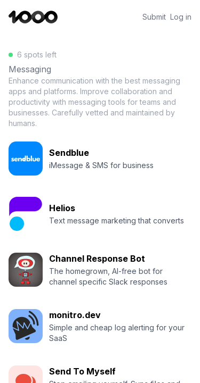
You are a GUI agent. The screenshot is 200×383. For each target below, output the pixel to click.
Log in (180, 17)
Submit (154, 17)
